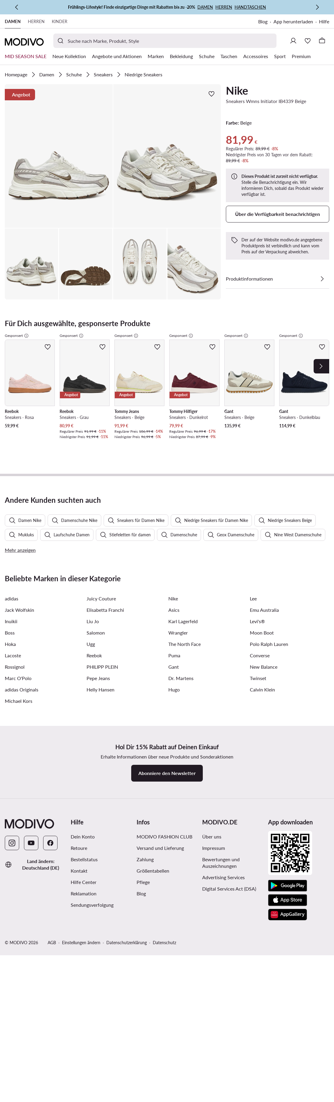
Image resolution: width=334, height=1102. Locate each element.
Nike (237, 90)
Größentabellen (153, 735)
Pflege (143, 746)
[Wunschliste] (307, 41)
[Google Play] (287, 750)
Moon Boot (262, 496)
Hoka (10, 508)
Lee (253, 462)
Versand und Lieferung (160, 712)
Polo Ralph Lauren (269, 508)
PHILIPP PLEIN (102, 531)
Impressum (213, 712)
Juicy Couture (101, 462)
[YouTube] (31, 707)
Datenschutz (164, 806)
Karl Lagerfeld (183, 485)
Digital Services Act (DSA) (229, 753)
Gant (173, 531)
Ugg (91, 508)
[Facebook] (50, 707)
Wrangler (178, 496)
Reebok (94, 519)
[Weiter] (317, 7)
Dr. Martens (181, 542)
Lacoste (13, 519)
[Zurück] (17, 7)
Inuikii (11, 485)
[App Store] (287, 764)
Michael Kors (18, 565)
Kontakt (79, 735)
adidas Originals (21, 553)
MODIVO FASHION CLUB (164, 700)
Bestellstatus (84, 723)
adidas (11, 462)
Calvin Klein (262, 553)
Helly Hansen (100, 553)
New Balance (263, 531)
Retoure (79, 712)
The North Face (184, 508)
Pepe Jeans (98, 542)
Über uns (211, 700)
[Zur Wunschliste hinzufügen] (211, 94)
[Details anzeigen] (322, 279)
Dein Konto (83, 700)
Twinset (258, 542)
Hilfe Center (83, 746)
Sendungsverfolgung (92, 769)
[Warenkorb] (322, 41)
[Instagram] (12, 707)
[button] (59, 156)
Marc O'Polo (18, 542)
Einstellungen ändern (81, 806)
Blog (262, 21)
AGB (52, 806)
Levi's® (257, 485)
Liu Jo (93, 485)
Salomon (96, 496)
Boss (10, 496)
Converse (260, 519)
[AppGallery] (287, 779)
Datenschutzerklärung (126, 806)
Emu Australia (264, 474)
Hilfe (324, 21)
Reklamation (83, 757)
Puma (174, 519)
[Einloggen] (293, 41)
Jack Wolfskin (19, 474)
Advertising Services (223, 741)
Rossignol (15, 531)
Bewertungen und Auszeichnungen (221, 726)
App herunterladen (293, 21)
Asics (173, 474)
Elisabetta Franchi (105, 474)
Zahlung (145, 723)
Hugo (174, 553)
